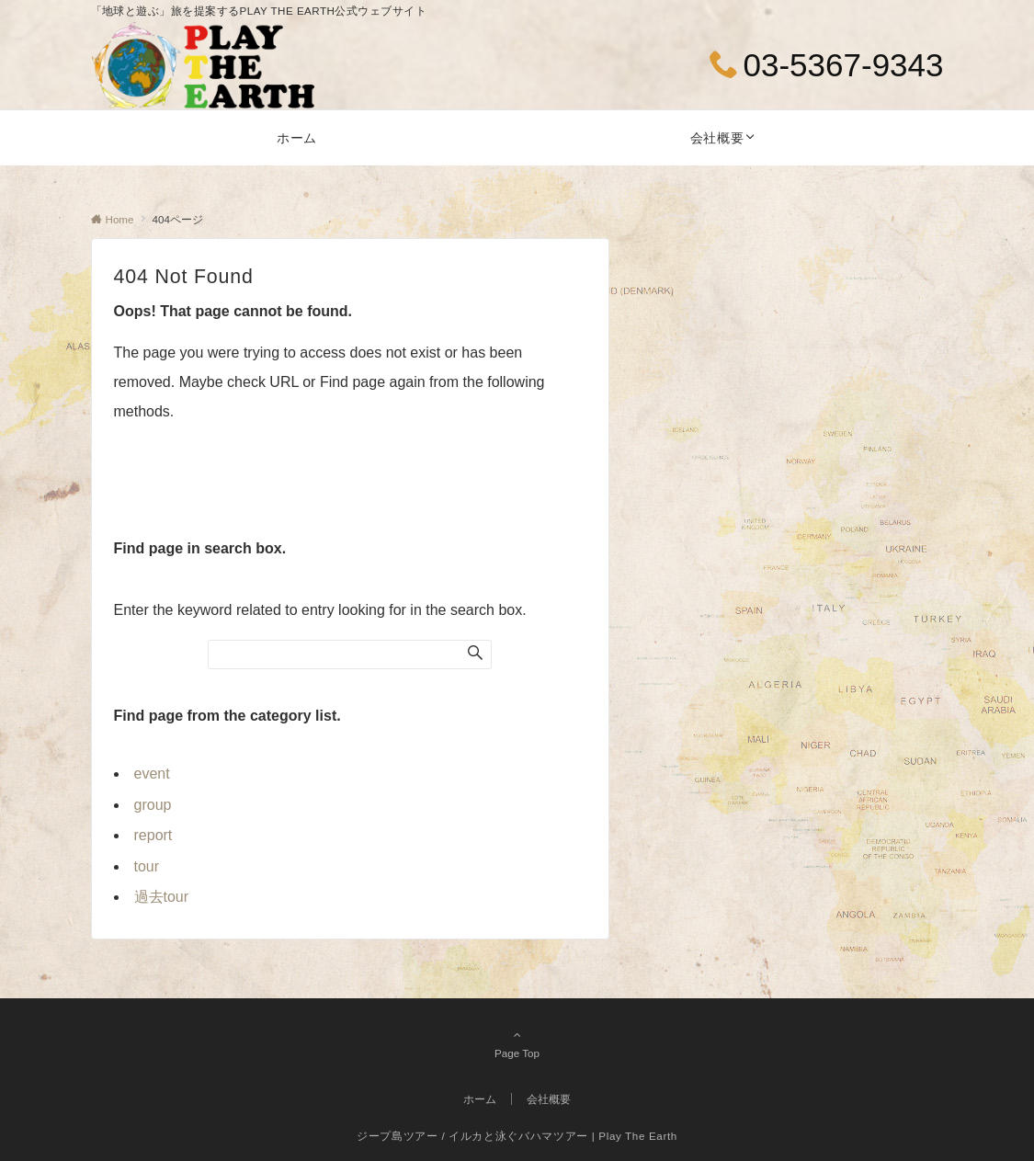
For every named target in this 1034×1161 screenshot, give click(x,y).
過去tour (161, 897)
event (152, 773)
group (153, 805)
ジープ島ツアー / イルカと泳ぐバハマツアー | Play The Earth (517, 1136)
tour (147, 866)
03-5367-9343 (844, 65)
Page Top (517, 1043)
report (153, 835)
